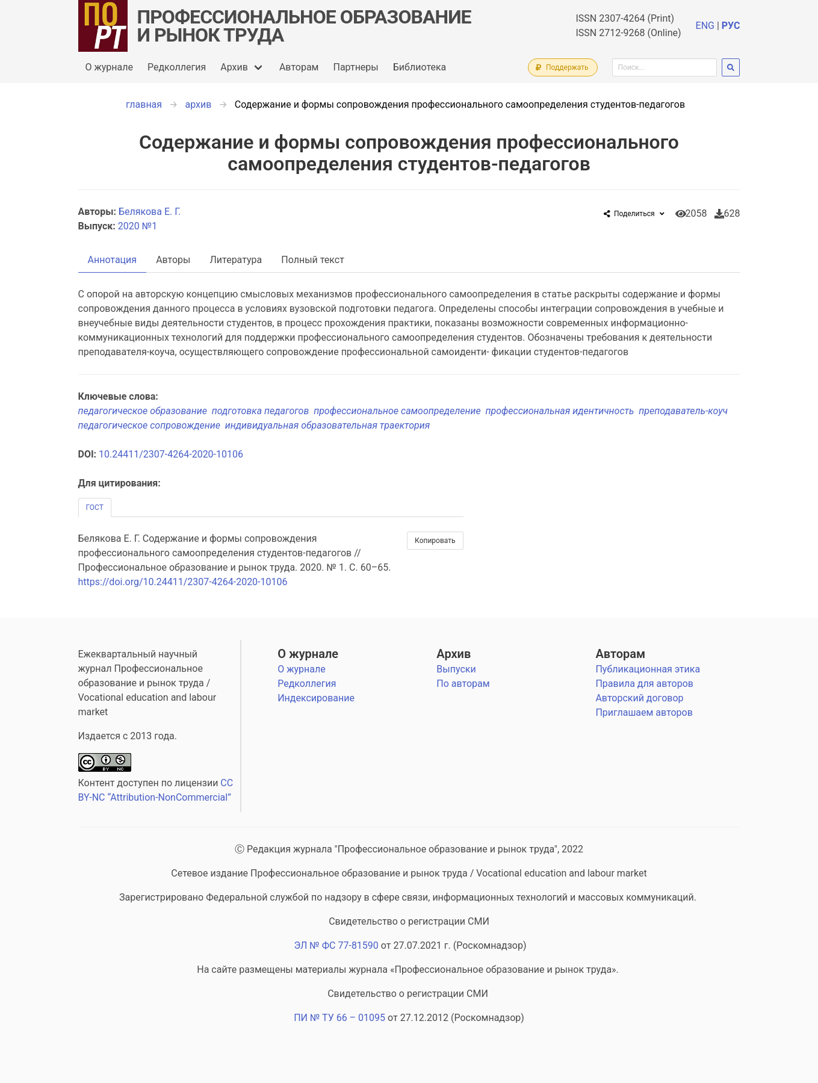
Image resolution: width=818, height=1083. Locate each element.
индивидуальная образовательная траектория (328, 425)
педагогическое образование (145, 411)
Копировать (435, 540)
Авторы (173, 259)
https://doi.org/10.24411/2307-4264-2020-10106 (183, 582)
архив (198, 104)
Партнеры (355, 67)
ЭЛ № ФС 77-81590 (336, 945)
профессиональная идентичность (562, 411)
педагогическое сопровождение (151, 425)
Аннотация (112, 259)
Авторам (299, 67)
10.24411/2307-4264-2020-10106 (171, 454)
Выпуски (456, 669)
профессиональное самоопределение (399, 411)
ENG (705, 25)
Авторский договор (639, 698)
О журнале (109, 67)
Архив (234, 67)
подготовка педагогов (263, 411)
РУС (731, 25)
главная (144, 104)
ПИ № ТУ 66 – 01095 (339, 1017)
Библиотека (420, 67)
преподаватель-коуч (684, 411)
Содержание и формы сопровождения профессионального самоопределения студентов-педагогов (460, 104)
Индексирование (316, 698)
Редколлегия (176, 67)
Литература (236, 259)
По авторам (462, 683)
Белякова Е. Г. (151, 211)
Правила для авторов (644, 683)
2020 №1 (137, 226)
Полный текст (312, 259)
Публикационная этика (647, 669)
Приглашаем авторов (643, 712)
